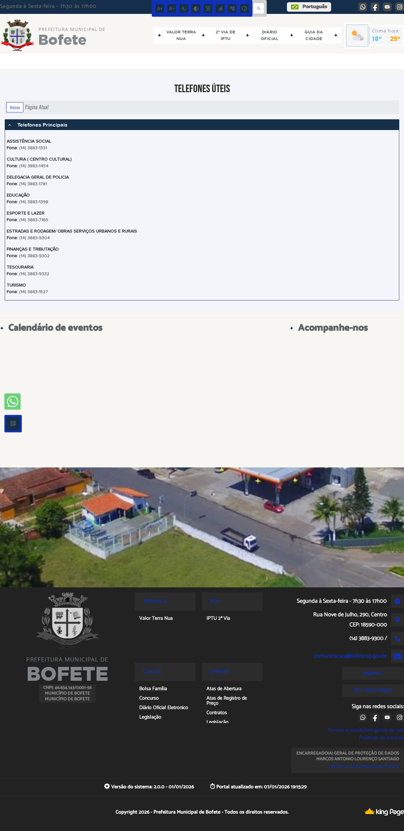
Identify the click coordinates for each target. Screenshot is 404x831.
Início (15, 107)
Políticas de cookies (381, 738)
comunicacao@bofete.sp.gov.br (350, 656)
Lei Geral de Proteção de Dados (364, 766)
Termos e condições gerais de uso (365, 730)
